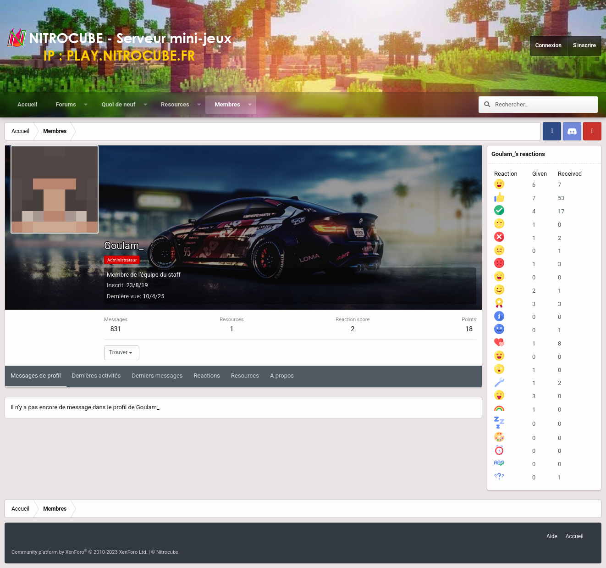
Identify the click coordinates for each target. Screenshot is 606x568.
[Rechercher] (546, 104)
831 (115, 329)
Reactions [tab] (207, 375)
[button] (85, 104)
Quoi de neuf (118, 104)
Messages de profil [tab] (36, 375)
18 (469, 329)
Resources (175, 104)
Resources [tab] (245, 375)
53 (561, 198)
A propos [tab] (282, 375)
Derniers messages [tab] (157, 375)
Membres (227, 104)
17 (561, 211)
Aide (551, 536)
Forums (65, 104)
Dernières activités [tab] (96, 375)
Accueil (27, 104)
